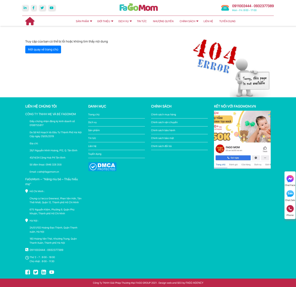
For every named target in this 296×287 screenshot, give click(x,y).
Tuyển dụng (94, 153)
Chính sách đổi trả (161, 146)
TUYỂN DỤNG (227, 21)
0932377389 (264, 6)
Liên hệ (92, 146)
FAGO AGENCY (194, 282)
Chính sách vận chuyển (164, 122)
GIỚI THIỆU (103, 21)
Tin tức (92, 138)
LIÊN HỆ (208, 21)
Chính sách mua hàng (163, 114)
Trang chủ (93, 114)
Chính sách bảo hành (163, 130)
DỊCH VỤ (123, 21)
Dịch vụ (92, 122)
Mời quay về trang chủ (43, 49)
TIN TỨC (142, 21)
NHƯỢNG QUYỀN (163, 21)
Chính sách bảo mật (162, 138)
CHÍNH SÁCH (187, 21)
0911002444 (241, 6)
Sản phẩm (94, 130)
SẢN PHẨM (82, 21)
